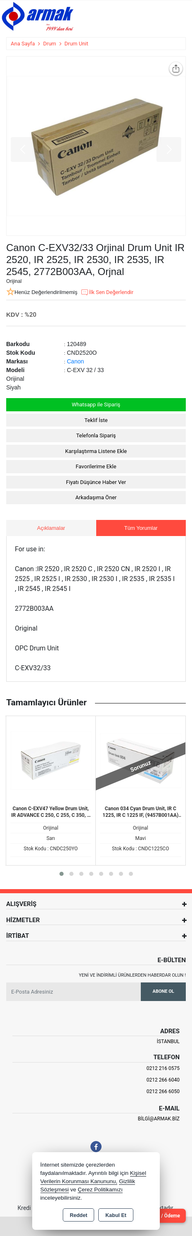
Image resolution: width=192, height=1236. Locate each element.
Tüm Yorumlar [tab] (141, 528)
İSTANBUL (168, 1041)
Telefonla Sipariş (96, 435)
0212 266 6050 (163, 1091)
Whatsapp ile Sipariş (96, 404)
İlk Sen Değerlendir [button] (107, 292)
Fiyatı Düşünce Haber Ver (96, 482)
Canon (75, 361)
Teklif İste (95, 420)
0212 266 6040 (163, 1080)
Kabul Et (115, 1215)
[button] (61, 874)
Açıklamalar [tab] (51, 528)
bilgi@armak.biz (159, 1119)
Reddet (78, 1215)
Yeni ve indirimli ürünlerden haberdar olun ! (132, 975)
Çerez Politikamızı (100, 1189)
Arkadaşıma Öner (96, 497)
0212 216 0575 (163, 1068)
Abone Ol (163, 991)
